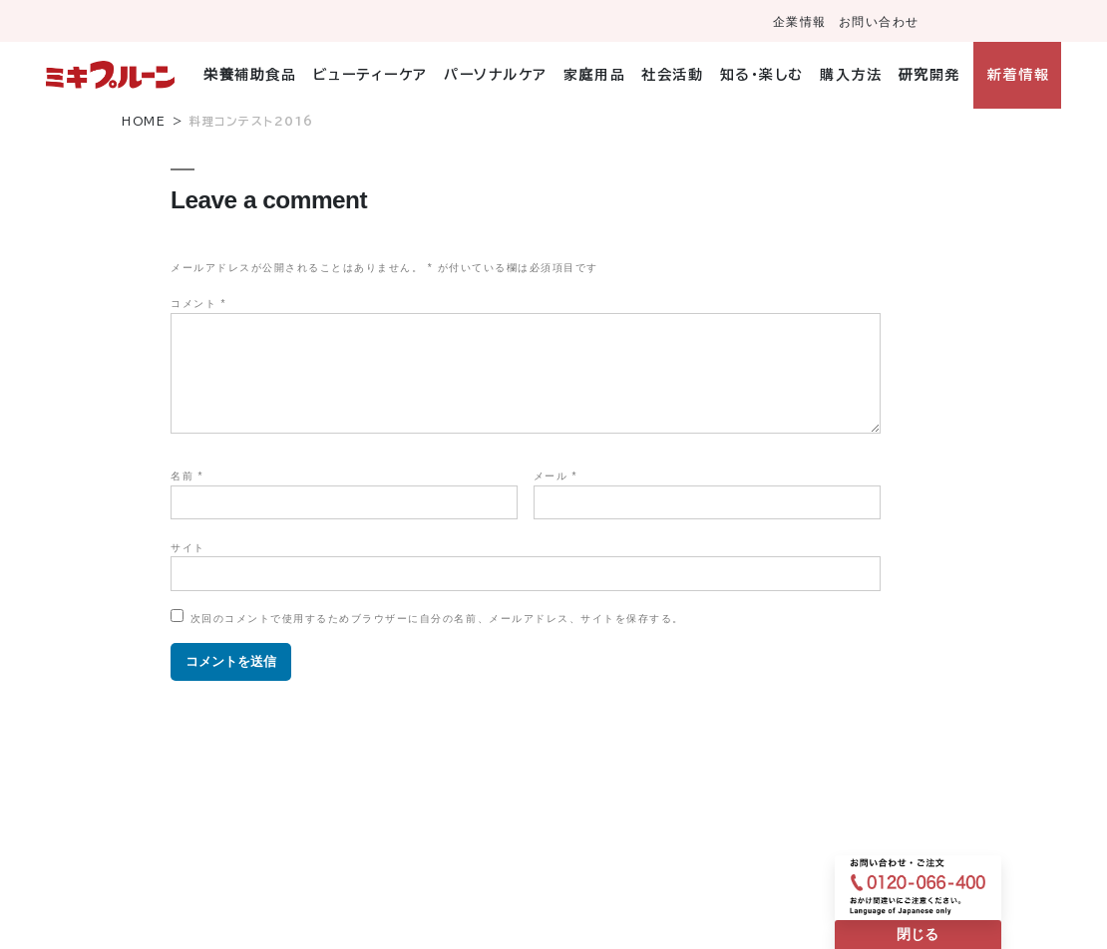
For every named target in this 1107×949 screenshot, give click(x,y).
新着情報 (1018, 75)
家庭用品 (594, 75)
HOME (144, 121)
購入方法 (851, 75)
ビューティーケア (370, 75)
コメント (198, 303)
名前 (187, 476)
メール (555, 476)
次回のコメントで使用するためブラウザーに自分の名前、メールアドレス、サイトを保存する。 (437, 618)
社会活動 (672, 75)
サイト (188, 547)
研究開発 (929, 75)
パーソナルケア (496, 75)
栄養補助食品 (249, 75)
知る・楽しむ (762, 75)
